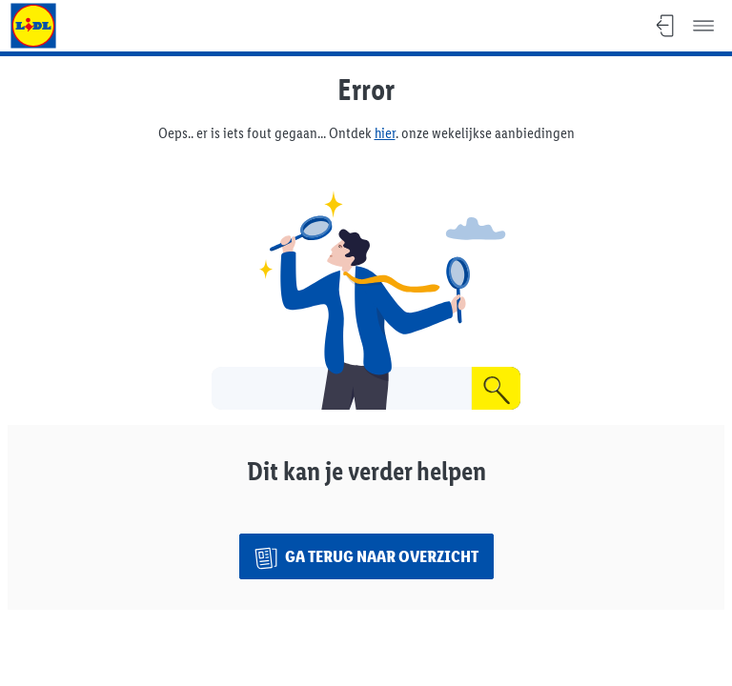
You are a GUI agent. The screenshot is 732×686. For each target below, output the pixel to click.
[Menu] (703, 26)
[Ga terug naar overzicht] (366, 556)
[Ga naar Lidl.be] (33, 26)
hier (385, 133)
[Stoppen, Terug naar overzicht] (665, 26)
